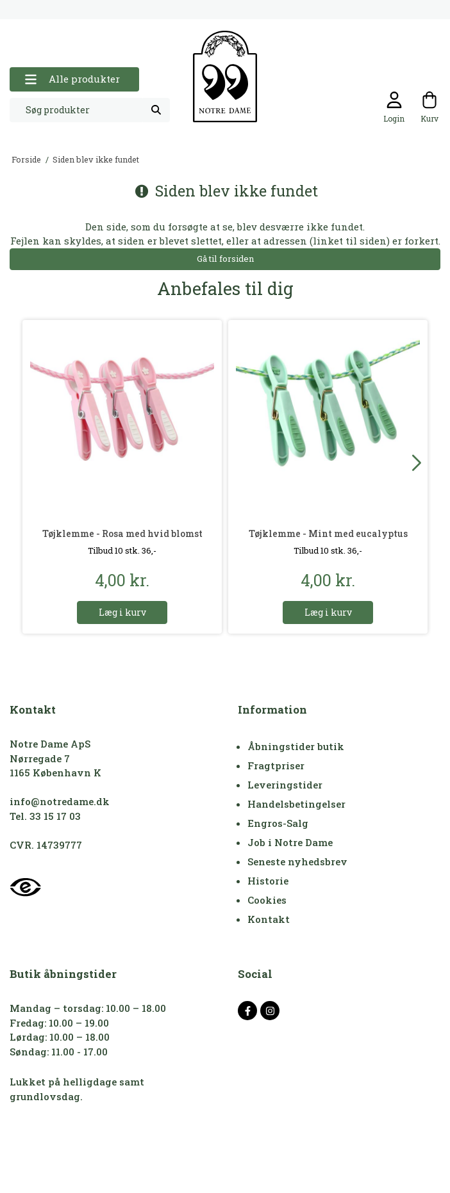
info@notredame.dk (60, 801)
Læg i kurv (122, 612)
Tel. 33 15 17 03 (45, 816)
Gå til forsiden (225, 258)
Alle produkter (72, 79)
